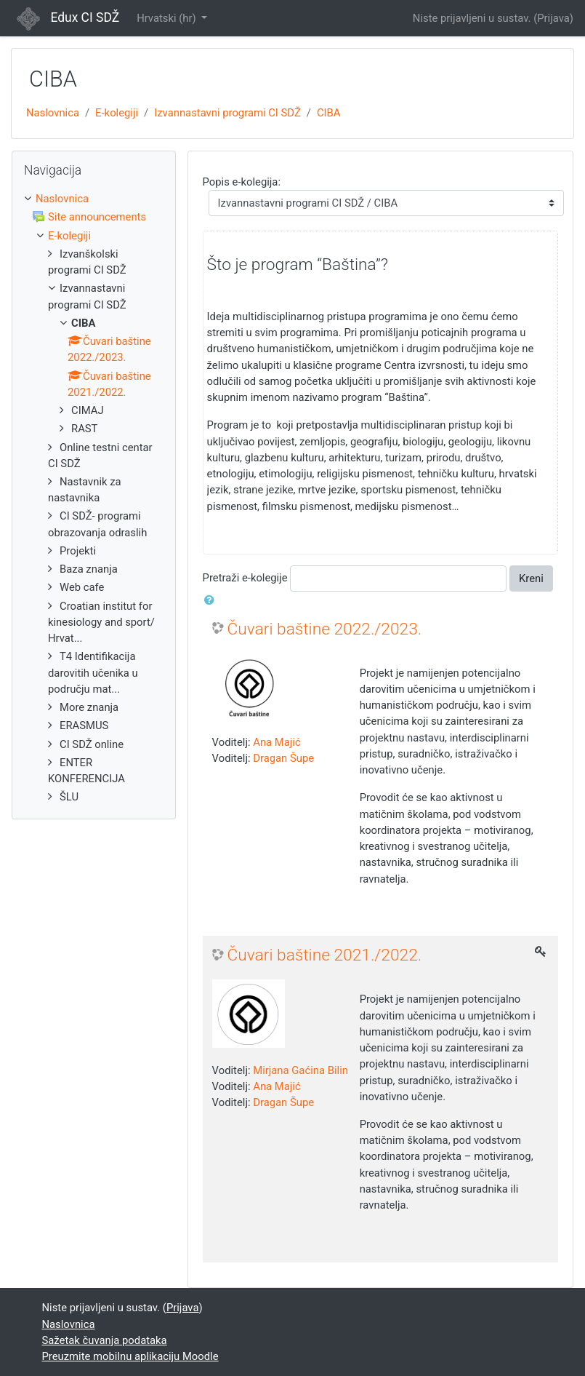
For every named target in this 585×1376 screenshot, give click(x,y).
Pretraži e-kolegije (245, 577)
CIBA (329, 112)
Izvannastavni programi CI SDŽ (227, 112)
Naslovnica (52, 112)
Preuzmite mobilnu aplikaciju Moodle (130, 1356)
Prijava (553, 18)
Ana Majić (276, 742)
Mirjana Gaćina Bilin (300, 1070)
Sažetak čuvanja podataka (104, 1340)
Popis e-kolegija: (242, 181)
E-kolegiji (116, 112)
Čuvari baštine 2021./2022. (324, 955)
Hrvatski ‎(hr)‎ (167, 18)
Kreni (531, 578)
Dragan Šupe (283, 758)
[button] (212, 600)
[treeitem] (94, 199)
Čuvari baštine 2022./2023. (324, 629)
